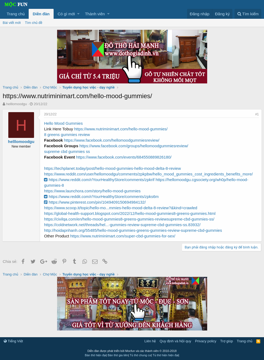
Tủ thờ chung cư (140, 355)
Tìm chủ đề (33, 23)
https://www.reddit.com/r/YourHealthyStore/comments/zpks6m (101, 196)
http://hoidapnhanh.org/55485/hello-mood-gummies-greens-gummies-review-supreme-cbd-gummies (133, 230)
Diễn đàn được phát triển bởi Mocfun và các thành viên (132, 350)
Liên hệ (150, 341)
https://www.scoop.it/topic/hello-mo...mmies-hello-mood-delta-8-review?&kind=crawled (121, 207)
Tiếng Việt (13, 341)
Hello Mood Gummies (63, 123)
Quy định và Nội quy (175, 341)
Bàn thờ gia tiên (118, 355)
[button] (78, 14)
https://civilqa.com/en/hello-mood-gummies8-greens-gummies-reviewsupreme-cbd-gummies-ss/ (129, 219)
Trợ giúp (226, 341)
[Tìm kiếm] (248, 14)
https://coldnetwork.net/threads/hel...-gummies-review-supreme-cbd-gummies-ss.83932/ (122, 224)
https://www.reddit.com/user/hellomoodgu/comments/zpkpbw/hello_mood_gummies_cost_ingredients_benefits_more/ (148, 174)
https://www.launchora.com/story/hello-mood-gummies (92, 191)
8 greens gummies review (67, 134)
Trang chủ (16, 14)
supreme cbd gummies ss (67, 151)
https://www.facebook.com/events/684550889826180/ (124, 157)
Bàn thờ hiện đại (95, 355)
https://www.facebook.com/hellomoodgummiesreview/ (112, 140)
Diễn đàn (41, 14)
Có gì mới (66, 14)
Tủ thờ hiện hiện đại (166, 355)
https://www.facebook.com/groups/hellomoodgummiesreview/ (134, 146)
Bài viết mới (12, 23)
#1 (256, 114)
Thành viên (95, 14)
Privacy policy (205, 341)
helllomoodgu (16, 104)
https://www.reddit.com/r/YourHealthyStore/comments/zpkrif (99, 179)
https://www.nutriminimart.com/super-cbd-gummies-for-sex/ (123, 236)
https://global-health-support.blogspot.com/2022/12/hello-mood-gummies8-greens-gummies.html (130, 213)
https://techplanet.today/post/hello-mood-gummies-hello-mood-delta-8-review (112, 168)
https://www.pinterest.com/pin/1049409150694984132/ (95, 202)
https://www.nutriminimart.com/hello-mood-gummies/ (121, 129)
